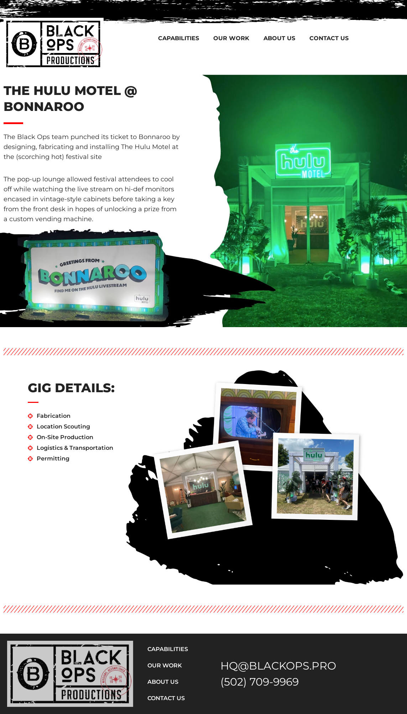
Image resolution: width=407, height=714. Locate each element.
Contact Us (329, 38)
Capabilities (178, 38)
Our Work (231, 38)
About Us (279, 38)
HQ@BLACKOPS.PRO (278, 665)
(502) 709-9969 (259, 681)
